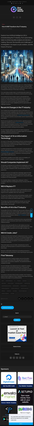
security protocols (24, 285)
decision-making (10, 283)
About (20, 1)
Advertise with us (15, 1)
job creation (15, 290)
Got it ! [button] (20, 423)
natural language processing (6, 285)
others (3, 280)
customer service (19, 122)
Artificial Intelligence (5, 151)
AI (14, 280)
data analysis (4, 283)
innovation (12, 293)
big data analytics (16, 285)
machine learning (27, 283)
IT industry (19, 280)
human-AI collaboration (23, 290)
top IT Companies (22, 215)
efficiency (3, 290)
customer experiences (24, 288)
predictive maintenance (15, 288)
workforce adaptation (5, 293)
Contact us (24, 1)
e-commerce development (23, 115)
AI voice (12, 151)
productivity (9, 290)
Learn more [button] (13, 419)
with (9, 1)
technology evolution (18, 283)
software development (5, 288)
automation (24, 280)
